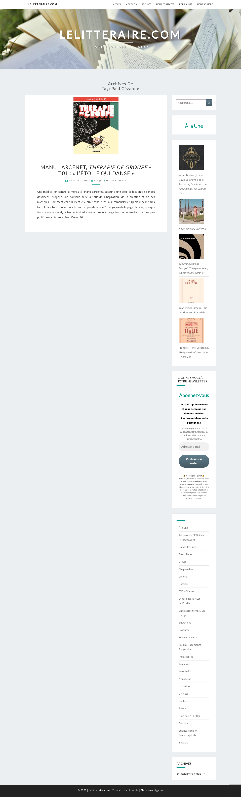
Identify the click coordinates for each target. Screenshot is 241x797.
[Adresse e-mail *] (194, 446)
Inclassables (186, 656)
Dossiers (183, 584)
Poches (183, 701)
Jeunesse (184, 664)
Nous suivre (185, 4)
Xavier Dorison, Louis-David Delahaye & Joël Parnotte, (193, 184)
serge (98, 180)
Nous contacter (165, 4)
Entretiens (185, 622)
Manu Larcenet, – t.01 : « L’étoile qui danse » (96, 170)
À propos (131, 4)
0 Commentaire (116, 180)
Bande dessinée (187, 547)
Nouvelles (184, 686)
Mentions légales (152, 790)
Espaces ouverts (188, 637)
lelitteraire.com (42, 4)
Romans (183, 723)
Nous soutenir (205, 4)
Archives (146, 4)
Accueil (117, 4)
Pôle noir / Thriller (189, 716)
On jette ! (184, 693)
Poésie (182, 708)
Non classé (185, 679)
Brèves (182, 561)
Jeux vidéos (185, 671)
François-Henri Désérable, (194, 352)
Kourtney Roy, (192, 228)
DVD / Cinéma (186, 591)
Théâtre (183, 742)
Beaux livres (185, 554)
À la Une (183, 527)
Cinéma (183, 576)
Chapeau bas (186, 569)
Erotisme (184, 630)
